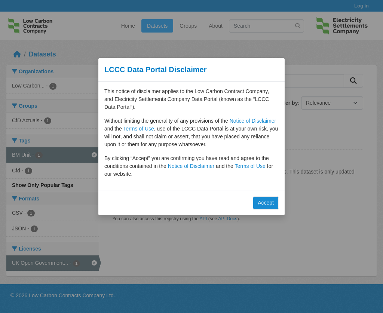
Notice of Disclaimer (253, 121)
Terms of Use (138, 129)
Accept (266, 203)
